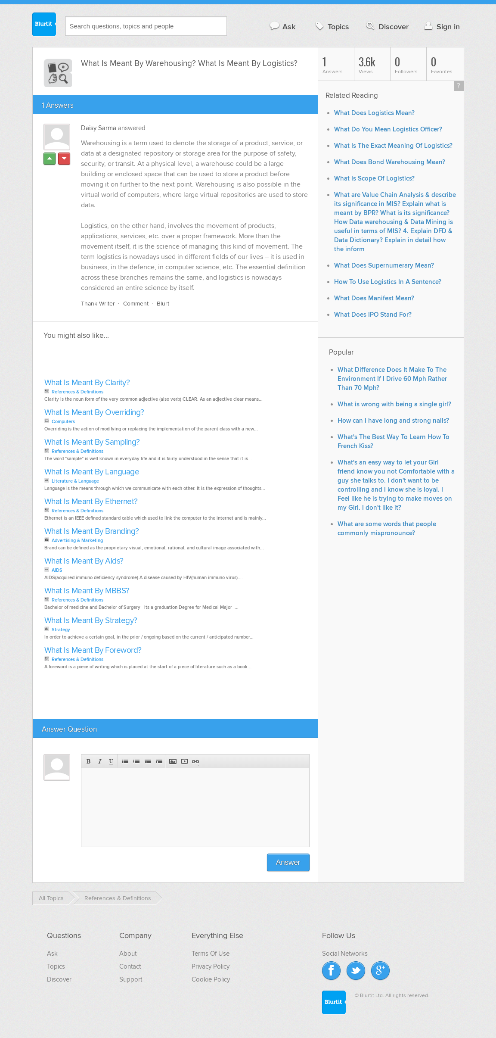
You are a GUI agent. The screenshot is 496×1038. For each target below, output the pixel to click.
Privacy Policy (210, 966)
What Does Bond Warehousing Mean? (389, 162)
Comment (136, 303)
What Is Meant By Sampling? (92, 442)
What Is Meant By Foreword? (93, 650)
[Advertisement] (141, 361)
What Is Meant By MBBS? (87, 591)
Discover (386, 26)
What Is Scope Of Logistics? (374, 179)
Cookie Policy (211, 979)
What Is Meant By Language (92, 472)
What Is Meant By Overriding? (94, 413)
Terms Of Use (210, 953)
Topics (331, 26)
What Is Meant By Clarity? (87, 383)
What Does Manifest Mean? (374, 298)
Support (130, 979)
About (127, 953)
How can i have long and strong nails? (393, 421)
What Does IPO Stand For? (373, 315)
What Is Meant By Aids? (84, 561)
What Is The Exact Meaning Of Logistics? (393, 146)
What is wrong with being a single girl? (394, 404)
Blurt (163, 303)
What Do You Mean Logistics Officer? (388, 129)
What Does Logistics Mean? (374, 113)
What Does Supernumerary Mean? (384, 266)
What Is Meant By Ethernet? (91, 502)
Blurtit (44, 25)
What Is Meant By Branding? (91, 531)
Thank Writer (98, 303)
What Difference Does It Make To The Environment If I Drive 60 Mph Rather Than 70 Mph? (392, 379)
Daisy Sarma (98, 128)
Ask (282, 26)
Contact (130, 966)
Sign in (441, 26)
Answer (288, 862)
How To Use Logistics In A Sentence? (387, 282)
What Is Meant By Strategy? (90, 621)
